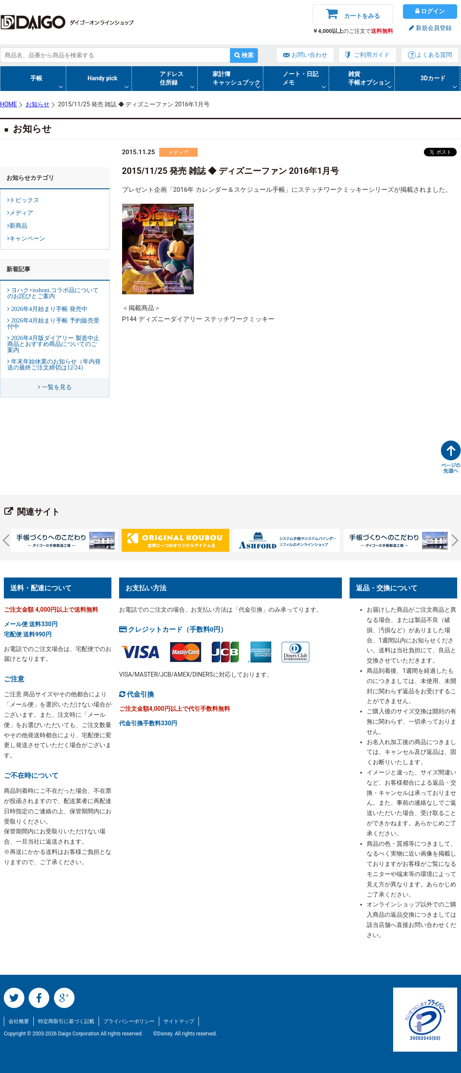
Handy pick (102, 78)
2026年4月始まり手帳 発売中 (48, 309)
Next (452, 540)
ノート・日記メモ (300, 78)
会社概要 (19, 1021)
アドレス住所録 (172, 78)
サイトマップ (178, 1021)
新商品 (18, 226)
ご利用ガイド (372, 54)
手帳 (36, 78)
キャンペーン (27, 238)
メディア (178, 152)
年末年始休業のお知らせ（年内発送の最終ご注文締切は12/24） (54, 364)
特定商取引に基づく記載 (66, 1021)
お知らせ (38, 104)
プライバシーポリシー (129, 1021)
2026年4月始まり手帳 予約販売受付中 (53, 323)
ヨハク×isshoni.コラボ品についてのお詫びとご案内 (53, 293)
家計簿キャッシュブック (236, 78)
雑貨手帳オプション (369, 78)
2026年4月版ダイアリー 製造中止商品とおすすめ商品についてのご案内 (53, 344)
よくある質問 (434, 54)
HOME (8, 104)
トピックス (24, 200)
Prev (9, 540)
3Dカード (433, 78)
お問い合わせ (309, 54)
